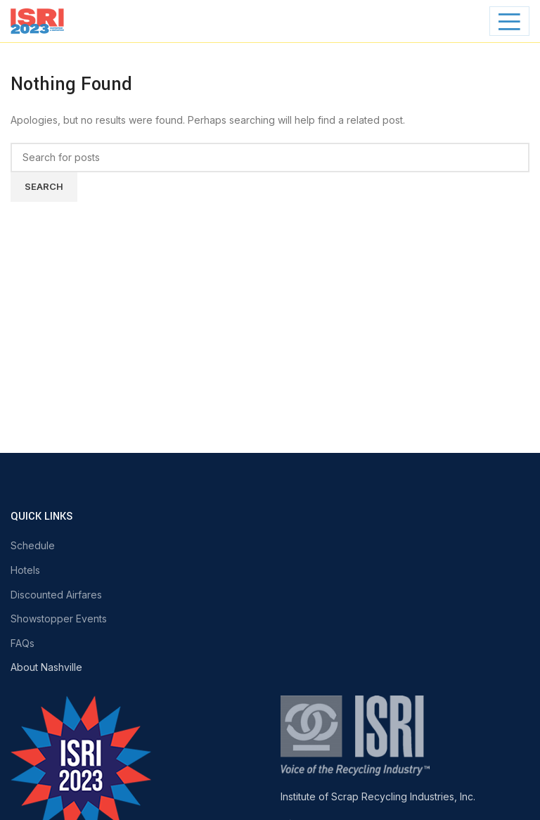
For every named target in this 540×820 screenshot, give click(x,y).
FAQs (22, 643)
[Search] (270, 157)
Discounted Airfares (56, 595)
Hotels (25, 570)
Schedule (33, 545)
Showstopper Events (59, 618)
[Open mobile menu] (509, 21)
